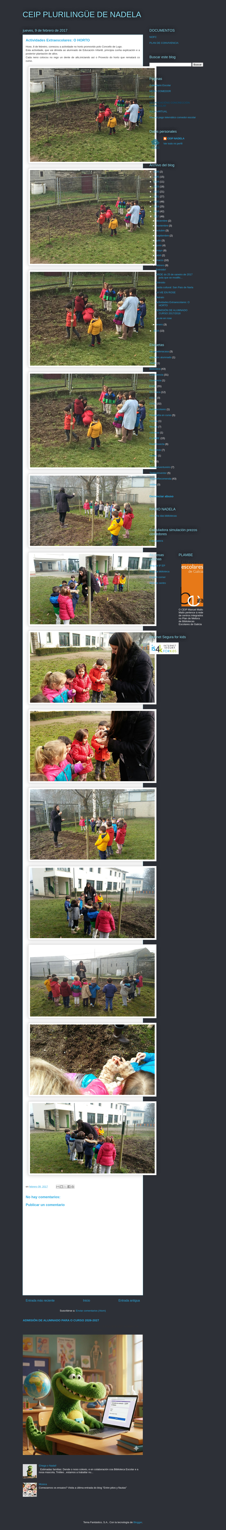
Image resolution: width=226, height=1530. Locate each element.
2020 (156, 201)
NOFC (153, 37)
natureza (154, 432)
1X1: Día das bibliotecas (163, 515)
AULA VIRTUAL (158, 111)
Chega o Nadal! (47, 1465)
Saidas (153, 455)
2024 (156, 181)
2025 (156, 176)
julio (159, 240)
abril (159, 255)
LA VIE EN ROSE (166, 292)
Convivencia (156, 374)
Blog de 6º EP (157, 565)
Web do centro (157, 583)
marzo (160, 260)
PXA (151, 96)
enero (160, 324)
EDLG (152, 397)
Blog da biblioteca (159, 571)
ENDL (152, 403)
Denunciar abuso (161, 496)
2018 (156, 211)
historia (153, 421)
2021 (156, 196)
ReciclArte (155, 449)
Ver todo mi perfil (173, 143)
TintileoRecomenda (160, 478)
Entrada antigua (129, 1300)
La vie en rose (164, 318)
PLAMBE (154, 438)
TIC (151, 461)
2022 (156, 191)
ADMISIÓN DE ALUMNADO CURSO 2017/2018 (171, 312)
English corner (157, 577)
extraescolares (157, 409)
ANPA (152, 363)
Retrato (160, 297)
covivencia (155, 380)
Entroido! (161, 269)
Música (43, 1484)
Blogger (137, 1522)
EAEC (152, 386)
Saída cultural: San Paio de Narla (174, 287)
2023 (156, 186)
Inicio (86, 1300)
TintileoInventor (158, 473)
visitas (152, 484)
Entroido (160, 282)
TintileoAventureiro (159, 467)
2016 (156, 330)
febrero (160, 265)
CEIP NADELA (176, 138)
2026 (156, 171)
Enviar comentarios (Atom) (91, 1310)
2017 (156, 216)
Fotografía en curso (160, 415)
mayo (159, 250)
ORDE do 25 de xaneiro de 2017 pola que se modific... (174, 276)
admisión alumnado (160, 357)
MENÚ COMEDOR (160, 91)
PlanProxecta (156, 444)
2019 (156, 206)
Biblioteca (154, 368)
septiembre (163, 235)
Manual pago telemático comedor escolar (172, 117)
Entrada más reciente (40, 1300)
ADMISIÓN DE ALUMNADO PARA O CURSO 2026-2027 (61, 1320)
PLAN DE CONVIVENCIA (163, 42)
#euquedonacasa (159, 351)
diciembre (162, 220)
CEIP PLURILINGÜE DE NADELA (82, 14)
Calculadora (156, 540)
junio (159, 245)
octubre (161, 230)
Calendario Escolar (160, 85)
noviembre (162, 225)
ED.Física (154, 392)
